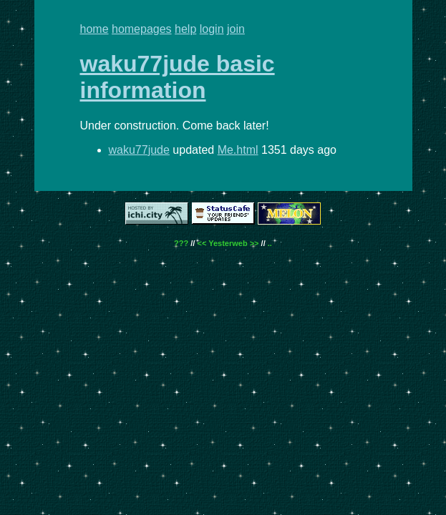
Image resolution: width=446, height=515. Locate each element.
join (236, 29)
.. (270, 243)
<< (201, 243)
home (94, 29)
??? (181, 243)
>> (254, 243)
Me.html (238, 150)
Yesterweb (227, 243)
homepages (142, 29)
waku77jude (139, 150)
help (185, 29)
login (212, 29)
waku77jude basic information (177, 77)
